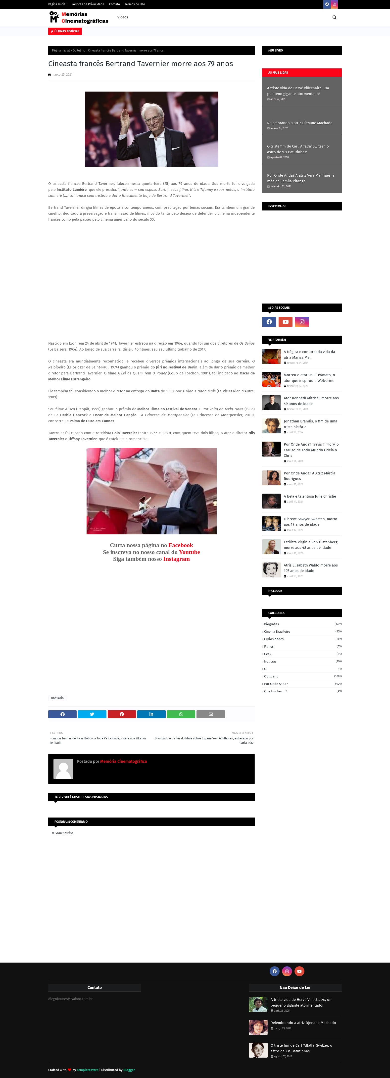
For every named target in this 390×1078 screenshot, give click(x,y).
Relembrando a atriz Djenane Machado (300, 123)
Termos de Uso (135, 4)
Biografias (303, 624)
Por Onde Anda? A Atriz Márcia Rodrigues (309, 476)
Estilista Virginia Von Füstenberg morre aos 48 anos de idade (311, 545)
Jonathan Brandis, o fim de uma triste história (310, 424)
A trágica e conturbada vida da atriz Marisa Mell (309, 355)
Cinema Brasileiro (303, 631)
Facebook (181, 545)
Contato (114, 4)
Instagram (176, 559)
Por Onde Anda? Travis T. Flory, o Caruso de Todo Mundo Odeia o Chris (311, 450)
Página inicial (61, 50)
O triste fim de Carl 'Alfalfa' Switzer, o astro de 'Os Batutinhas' (298, 149)
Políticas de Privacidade (87, 4)
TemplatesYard (87, 1070)
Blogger (129, 1070)
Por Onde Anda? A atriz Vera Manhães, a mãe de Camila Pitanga (301, 178)
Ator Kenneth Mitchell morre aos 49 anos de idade (311, 401)
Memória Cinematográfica (123, 761)
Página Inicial (57, 4)
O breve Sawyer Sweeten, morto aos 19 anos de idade (310, 522)
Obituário (79, 50)
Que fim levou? (303, 691)
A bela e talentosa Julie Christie (310, 496)
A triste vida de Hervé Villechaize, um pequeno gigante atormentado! (298, 91)
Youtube (189, 552)
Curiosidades (303, 639)
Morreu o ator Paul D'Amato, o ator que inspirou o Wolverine (309, 378)
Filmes (303, 646)
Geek (303, 654)
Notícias (303, 661)
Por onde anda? (303, 684)
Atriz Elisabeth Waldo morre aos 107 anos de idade (311, 568)
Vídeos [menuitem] (122, 17)
